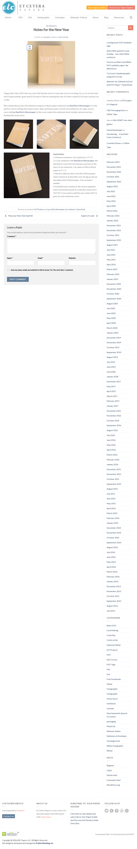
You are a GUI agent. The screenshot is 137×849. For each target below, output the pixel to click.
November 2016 (114, 415)
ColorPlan (111, 635)
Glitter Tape (112, 114)
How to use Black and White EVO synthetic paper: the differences (119, 65)
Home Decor (112, 698)
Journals (110, 708)
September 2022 (114, 181)
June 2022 (111, 196)
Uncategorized (113, 741)
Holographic (43, 17)
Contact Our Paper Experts (121, 7)
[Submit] (130, 27)
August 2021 (112, 245)
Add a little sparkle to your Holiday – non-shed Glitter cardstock (118, 54)
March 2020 (112, 328)
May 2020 (111, 318)
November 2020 (114, 289)
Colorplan (60, 17)
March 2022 (112, 211)
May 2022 (111, 201)
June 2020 (111, 313)
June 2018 (111, 372)
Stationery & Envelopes (117, 736)
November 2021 (114, 230)
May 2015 (111, 503)
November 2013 (114, 591)
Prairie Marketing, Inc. (45, 843)
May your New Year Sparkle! (18, 215)
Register (110, 765)
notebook (71, 209)
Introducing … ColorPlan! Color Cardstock (117, 136)
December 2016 (114, 411)
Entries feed (112, 775)
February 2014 (113, 576)
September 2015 (114, 484)
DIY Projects (51, 26)
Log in (109, 770)
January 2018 (112, 376)
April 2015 (111, 508)
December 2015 (114, 469)
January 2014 (112, 581)
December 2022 (114, 167)
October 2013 (113, 596)
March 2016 (112, 454)
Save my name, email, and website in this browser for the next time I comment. (42, 270)
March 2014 (112, 571)
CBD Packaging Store (116, 110)
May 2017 (111, 386)
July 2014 (111, 552)
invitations (111, 703)
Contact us (8, 816)
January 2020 (112, 332)
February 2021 (113, 274)
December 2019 (114, 337)
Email (40, 258)
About (96, 17)
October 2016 (113, 420)
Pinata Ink (111, 726)
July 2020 (111, 308)
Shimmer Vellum (78, 17)
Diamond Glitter (114, 645)
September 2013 (114, 601)
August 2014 (112, 547)
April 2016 (111, 450)
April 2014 (111, 567)
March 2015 (112, 513)
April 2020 (111, 323)
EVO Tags (111, 664)
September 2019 (114, 352)
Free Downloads (114, 679)
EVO (20, 17)
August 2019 (112, 357)
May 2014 (111, 562)
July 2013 (111, 611)
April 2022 (111, 206)
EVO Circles (112, 659)
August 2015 (112, 489)
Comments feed (113, 780)
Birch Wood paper (58, 209)
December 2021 (114, 225)
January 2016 (112, 464)
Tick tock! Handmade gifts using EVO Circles (118, 75)
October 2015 (113, 479)
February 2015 (113, 518)
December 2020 (114, 284)
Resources (119, 17)
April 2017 (111, 391)
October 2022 (113, 176)
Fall (108, 669)
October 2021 (113, 235)
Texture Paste (80, 209)
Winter (110, 750)
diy (66, 209)
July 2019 (111, 362)
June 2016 (111, 440)
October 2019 (113, 347)
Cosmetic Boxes (114, 143)
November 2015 (114, 474)
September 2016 (114, 425)
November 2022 (114, 172)
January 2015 (112, 523)
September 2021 (114, 240)
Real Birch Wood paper (80, 105)
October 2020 (113, 293)
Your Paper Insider (97, 7)
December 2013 (114, 586)
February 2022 (113, 215)
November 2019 (114, 342)
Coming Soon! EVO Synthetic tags (119, 44)
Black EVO (111, 625)
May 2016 (111, 445)
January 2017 (112, 406)
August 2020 (112, 303)
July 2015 (111, 493)
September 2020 (114, 298)
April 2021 (111, 264)
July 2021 (111, 250)
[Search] (131, 17)
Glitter (9, 17)
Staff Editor (63, 37)
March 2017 (112, 396)
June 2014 (111, 557)
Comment (11, 236)
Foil (30, 17)
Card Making (112, 630)
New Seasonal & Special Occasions (117, 715)
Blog (106, 17)
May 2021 (111, 259)
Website (72, 258)
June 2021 (111, 255)
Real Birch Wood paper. (84, 160)
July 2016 (111, 435)
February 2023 (113, 162)
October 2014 (113, 537)
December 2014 (114, 528)
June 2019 (111, 367)
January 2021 (112, 279)
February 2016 (113, 459)
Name (10, 258)
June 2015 (111, 498)
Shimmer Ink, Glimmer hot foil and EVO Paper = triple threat (119, 83)
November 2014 (114, 532)
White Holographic (115, 746)
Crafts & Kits (112, 640)
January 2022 (112, 220)
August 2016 (112, 430)
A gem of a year (90, 215)
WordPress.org (113, 785)
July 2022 (111, 191)
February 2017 (113, 401)
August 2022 (112, 186)
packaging (111, 721)
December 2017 (114, 381)
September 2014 (114, 542)
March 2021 (112, 269)
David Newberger (114, 130)
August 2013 (112, 606)
